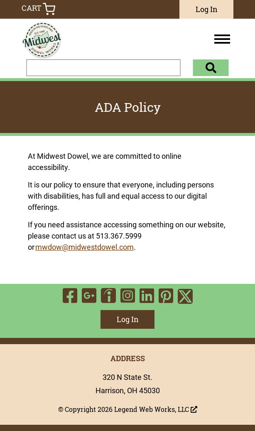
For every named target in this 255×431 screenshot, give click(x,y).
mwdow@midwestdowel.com (84, 247)
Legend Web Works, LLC (155, 409)
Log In (207, 9)
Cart (38, 9)
